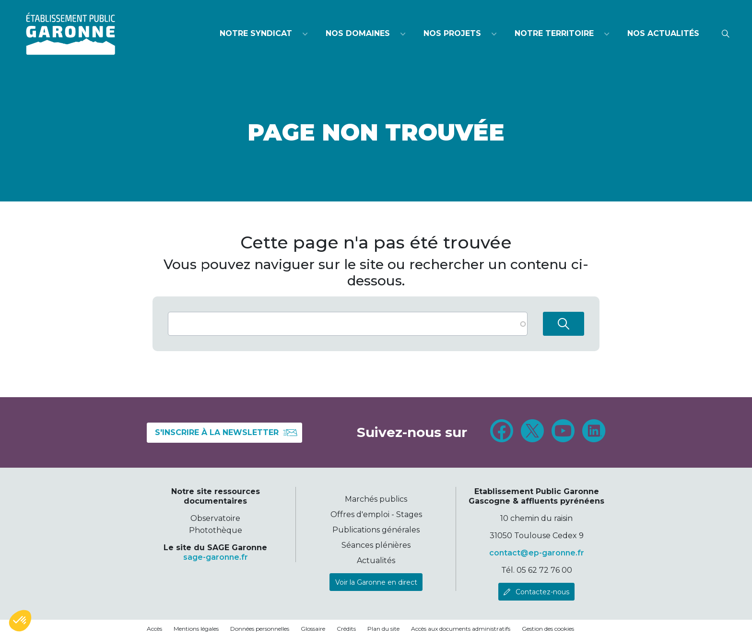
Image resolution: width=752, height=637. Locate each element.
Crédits (346, 628)
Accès (154, 628)
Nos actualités (663, 33)
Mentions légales (196, 628)
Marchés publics (376, 499)
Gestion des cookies (548, 628)
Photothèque (215, 530)
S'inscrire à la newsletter (226, 432)
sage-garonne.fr (215, 557)
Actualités (376, 560)
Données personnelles (259, 628)
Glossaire (313, 628)
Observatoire (215, 518)
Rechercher (563, 324)
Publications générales (376, 529)
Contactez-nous (542, 592)
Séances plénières (376, 545)
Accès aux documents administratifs (460, 628)
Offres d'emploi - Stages (376, 514)
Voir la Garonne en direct (376, 582)
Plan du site (383, 628)
